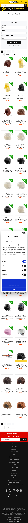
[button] (14, 38)
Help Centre (14, 475)
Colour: (4, 25)
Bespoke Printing (14, 482)
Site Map (14, 470)
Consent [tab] (4, 236)
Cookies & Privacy (14, 462)
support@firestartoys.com (14, 480)
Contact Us (14, 473)
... (7, 51)
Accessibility (14, 465)
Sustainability (14, 467)
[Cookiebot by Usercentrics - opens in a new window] (20, 233)
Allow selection (14, 285)
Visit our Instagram (14, 495)
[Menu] (2, 2)
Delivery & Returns (14, 457)
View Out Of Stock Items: (9, 36)
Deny (14, 289)
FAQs (14, 477)
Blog (14, 454)
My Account (14, 446)
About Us (14, 449)
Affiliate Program (14, 487)
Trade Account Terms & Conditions (14, 485)
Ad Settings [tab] (17, 236)
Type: (3, 30)
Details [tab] (10, 236)
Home (14, 444)
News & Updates (14, 452)
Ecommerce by (14, 521)
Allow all (14, 280)
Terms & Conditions (14, 459)
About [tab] (24, 236)
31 (10, 51)
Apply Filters (14, 42)
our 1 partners (10, 244)
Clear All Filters (14, 46)
